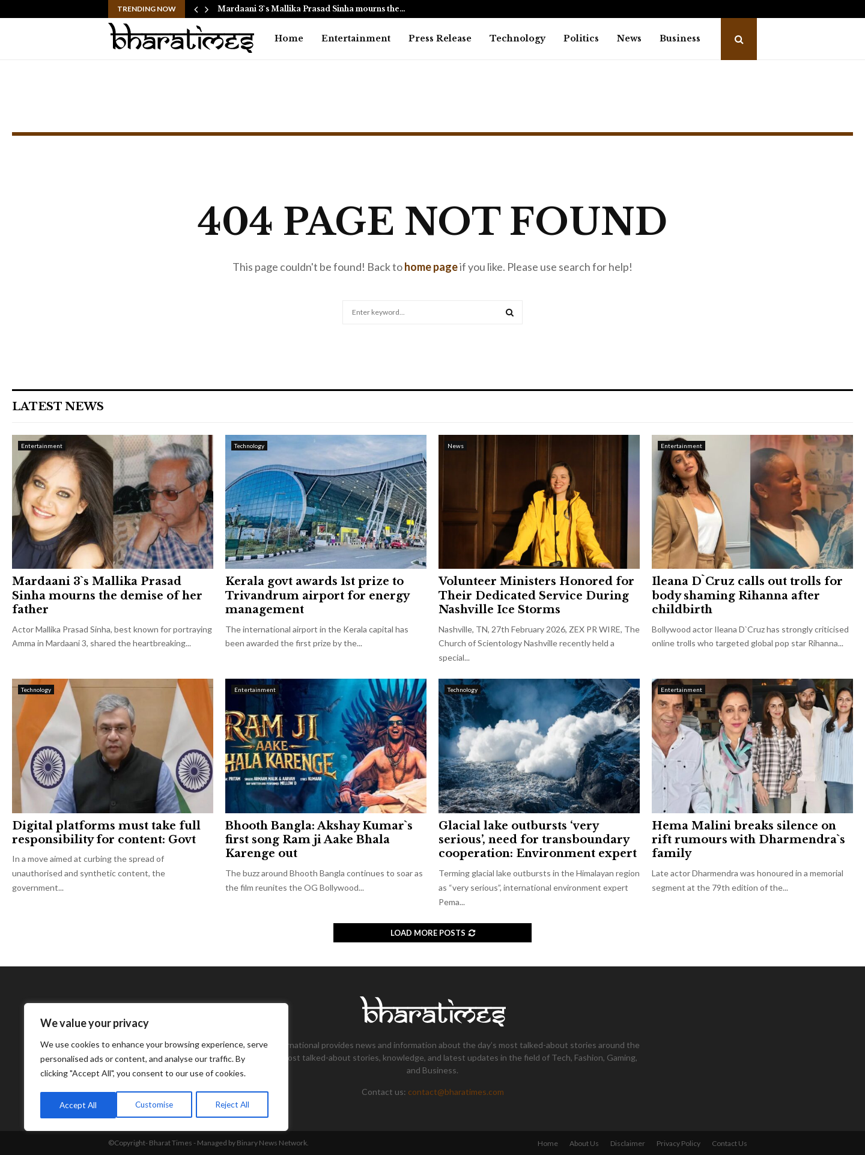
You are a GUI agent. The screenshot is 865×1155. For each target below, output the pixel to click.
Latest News (58, 406)
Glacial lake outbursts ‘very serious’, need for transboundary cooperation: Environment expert (538, 840)
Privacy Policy (678, 1143)
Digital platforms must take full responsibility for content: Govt (106, 832)
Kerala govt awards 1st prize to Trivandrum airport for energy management (317, 595)
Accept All (235, 1105)
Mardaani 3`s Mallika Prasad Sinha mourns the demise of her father (107, 595)
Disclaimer (627, 1143)
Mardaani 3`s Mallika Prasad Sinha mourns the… (311, 8)
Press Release (440, 38)
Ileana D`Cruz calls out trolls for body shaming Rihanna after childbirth (747, 595)
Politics (581, 38)
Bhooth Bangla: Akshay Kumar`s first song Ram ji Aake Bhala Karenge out (319, 840)
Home (289, 38)
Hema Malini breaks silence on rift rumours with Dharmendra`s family (748, 840)
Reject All (157, 1105)
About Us (584, 1143)
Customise (78, 1105)
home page (431, 266)
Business (680, 38)
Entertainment (355, 38)
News (629, 38)
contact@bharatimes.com (456, 1092)
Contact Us (729, 1143)
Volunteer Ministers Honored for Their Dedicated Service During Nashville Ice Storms (536, 595)
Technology (517, 38)
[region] (156, 1068)
